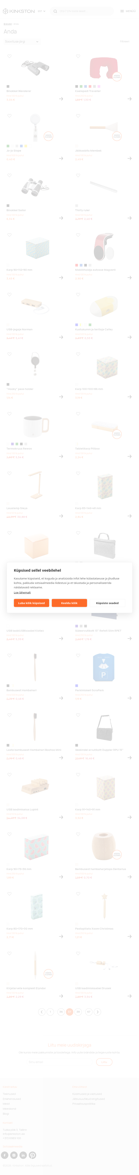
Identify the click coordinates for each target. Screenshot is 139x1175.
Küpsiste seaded (107, 603)
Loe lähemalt (22, 592)
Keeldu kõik (69, 603)
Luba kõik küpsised (31, 603)
